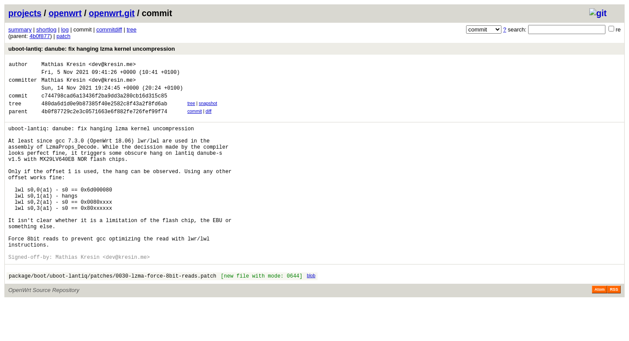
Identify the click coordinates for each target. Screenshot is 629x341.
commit (194, 119)
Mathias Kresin (63, 65)
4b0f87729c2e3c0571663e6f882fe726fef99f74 (104, 120)
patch (63, 36)
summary (19, 29)
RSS (614, 329)
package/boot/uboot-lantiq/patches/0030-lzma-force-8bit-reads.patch (112, 315)
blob (311, 313)
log (65, 29)
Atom (599, 329)
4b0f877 (39, 36)
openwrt (65, 13)
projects (24, 13)
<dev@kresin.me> (112, 65)
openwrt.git (112, 13)
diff (209, 119)
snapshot (208, 110)
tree (131, 29)
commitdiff (109, 29)
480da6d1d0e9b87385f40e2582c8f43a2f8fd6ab (104, 111)
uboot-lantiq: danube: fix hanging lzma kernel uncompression (91, 48)
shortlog (46, 29)
